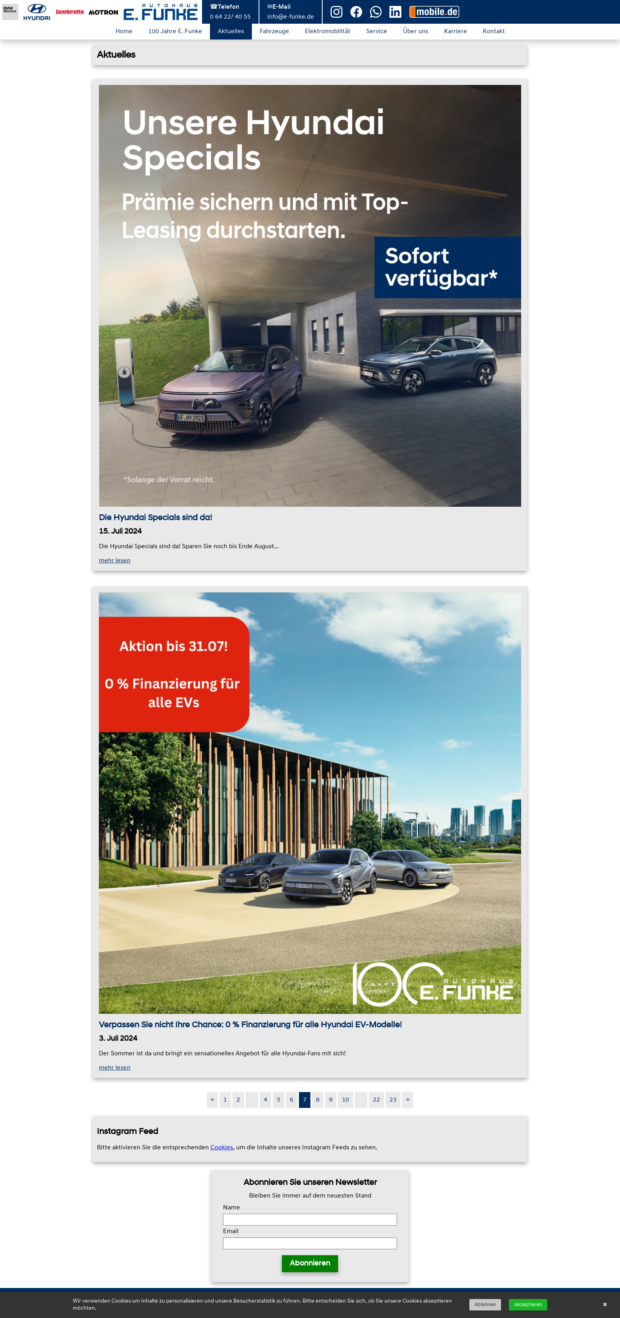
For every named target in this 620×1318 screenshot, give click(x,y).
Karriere (455, 31)
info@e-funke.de (290, 17)
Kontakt (494, 31)
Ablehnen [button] (485, 1304)
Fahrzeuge (274, 31)
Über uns (415, 31)
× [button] (605, 1305)
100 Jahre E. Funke (175, 31)
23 (393, 1100)
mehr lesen (114, 561)
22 (376, 1100)
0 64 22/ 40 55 (230, 17)
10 (345, 1100)
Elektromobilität (327, 31)
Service (376, 31)
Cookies (221, 1148)
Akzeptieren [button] (528, 1304)
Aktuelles (231, 31)
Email (230, 1231)
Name (231, 1208)
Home (123, 31)
